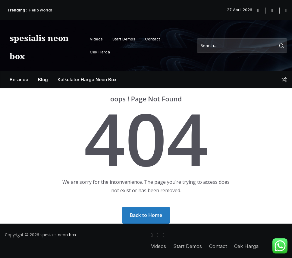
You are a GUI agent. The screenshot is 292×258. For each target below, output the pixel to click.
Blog (43, 79)
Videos (96, 39)
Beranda (19, 79)
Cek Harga (100, 51)
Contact (152, 39)
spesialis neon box (58, 234)
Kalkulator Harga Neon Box (87, 79)
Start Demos (123, 39)
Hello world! (40, 10)
